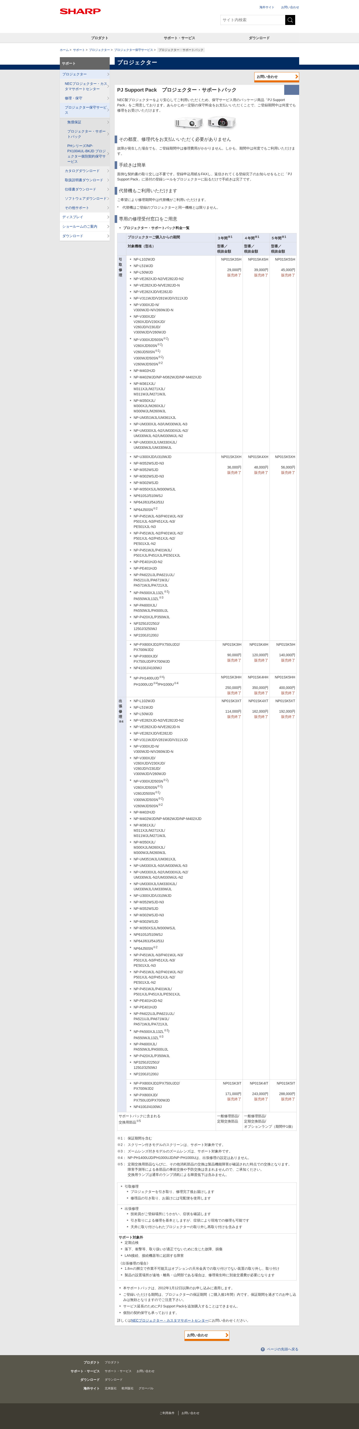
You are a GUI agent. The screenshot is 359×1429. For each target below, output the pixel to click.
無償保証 (74, 122)
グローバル (146, 1388)
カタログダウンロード (82, 171)
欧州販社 (128, 1388)
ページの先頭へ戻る (282, 1349)
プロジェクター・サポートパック (86, 134)
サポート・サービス (179, 38)
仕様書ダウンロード (80, 189)
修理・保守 (73, 98)
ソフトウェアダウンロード (86, 198)
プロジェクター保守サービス (133, 50)
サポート (79, 50)
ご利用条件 (167, 1413)
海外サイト (267, 7)
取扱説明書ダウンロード (84, 180)
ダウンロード (259, 38)
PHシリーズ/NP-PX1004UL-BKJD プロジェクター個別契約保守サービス (86, 153)
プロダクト (99, 38)
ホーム (64, 50)
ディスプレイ (72, 217)
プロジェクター (99, 50)
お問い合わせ (290, 7)
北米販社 (111, 1388)
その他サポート (77, 208)
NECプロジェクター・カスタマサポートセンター (169, 1320)
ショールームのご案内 (79, 226)
